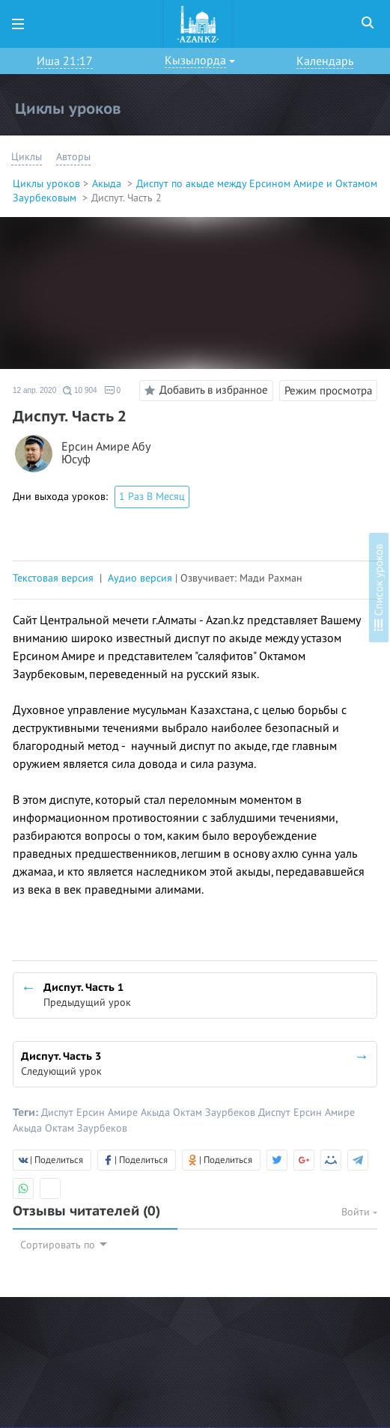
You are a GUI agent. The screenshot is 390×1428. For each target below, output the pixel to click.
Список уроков (379, 587)
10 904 (80, 390)
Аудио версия (140, 578)
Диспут (58, 1112)
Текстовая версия (53, 578)
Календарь (324, 61)
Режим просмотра (328, 390)
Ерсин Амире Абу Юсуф (105, 454)
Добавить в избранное (204, 390)
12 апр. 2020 (34, 390)
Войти (359, 1212)
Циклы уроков (46, 183)
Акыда (108, 183)
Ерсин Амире (108, 1112)
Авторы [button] (73, 156)
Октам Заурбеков (215, 1112)
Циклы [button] (26, 156)
